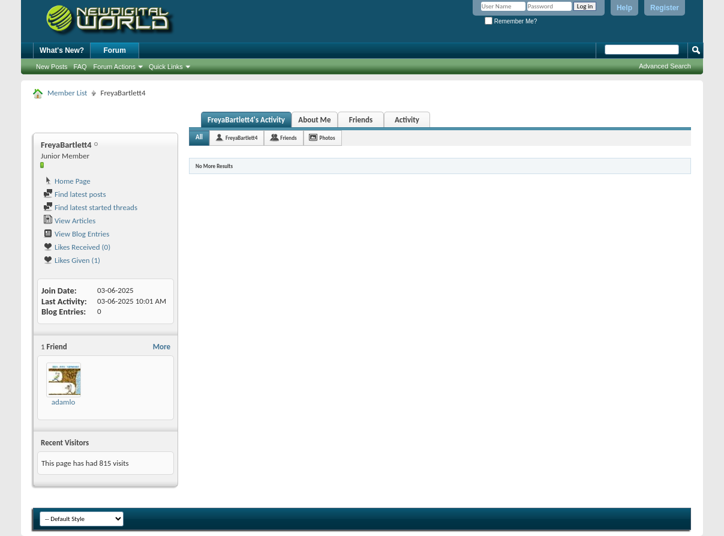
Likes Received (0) (76, 246)
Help (624, 8)
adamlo (64, 401)
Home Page (67, 180)
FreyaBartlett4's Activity (246, 119)
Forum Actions (115, 66)
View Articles (69, 220)
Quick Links (166, 66)
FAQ (80, 66)
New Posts (52, 66)
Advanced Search (665, 66)
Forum (115, 50)
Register (664, 8)
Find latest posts (74, 194)
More (161, 346)
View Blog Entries (76, 233)
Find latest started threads (90, 207)
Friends (360, 119)
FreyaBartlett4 (241, 137)
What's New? (62, 50)
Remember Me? (511, 21)
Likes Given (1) (71, 260)
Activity (407, 119)
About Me (314, 119)
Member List (67, 92)
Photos (327, 137)
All (199, 137)
